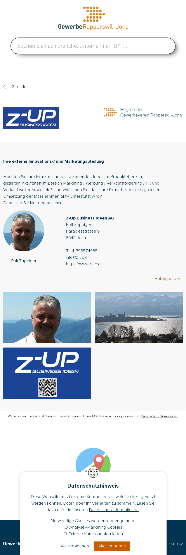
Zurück (18, 86)
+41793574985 (83, 251)
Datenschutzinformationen (159, 416)
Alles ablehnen (74, 546)
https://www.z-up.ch (84, 264)
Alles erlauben (112, 546)
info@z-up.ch (78, 257)
